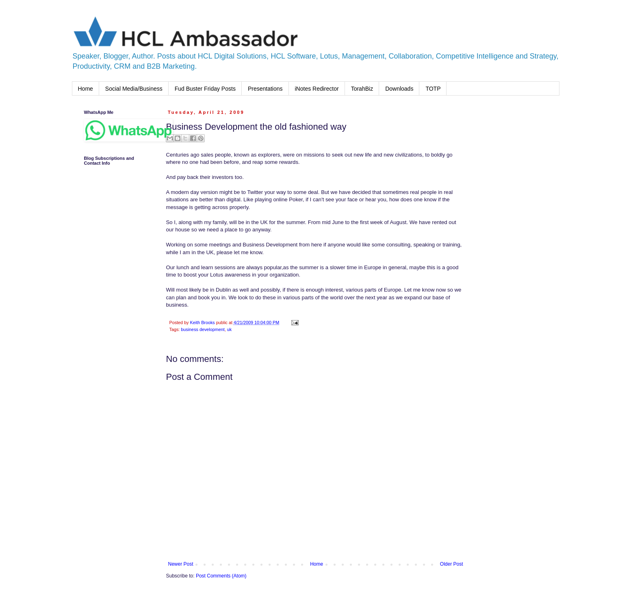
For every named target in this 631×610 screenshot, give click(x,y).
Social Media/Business (134, 88)
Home (85, 88)
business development (202, 329)
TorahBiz (362, 88)
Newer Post (180, 564)
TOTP (432, 88)
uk (229, 329)
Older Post (451, 564)
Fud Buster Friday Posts (205, 88)
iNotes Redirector (317, 88)
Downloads (399, 88)
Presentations (265, 88)
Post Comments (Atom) (221, 576)
